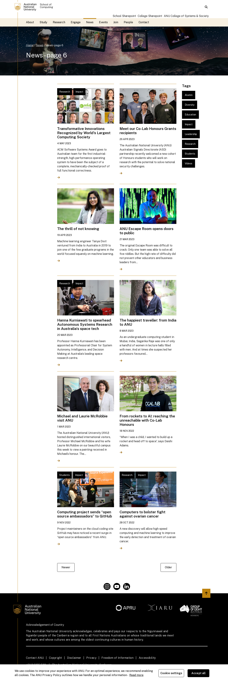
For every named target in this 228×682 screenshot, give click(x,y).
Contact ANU (35, 657)
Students (190, 153)
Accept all (198, 673)
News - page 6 (54, 45)
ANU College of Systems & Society (186, 16)
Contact (144, 22)
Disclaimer (74, 657)
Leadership (191, 134)
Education (190, 114)
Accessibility (147, 657)
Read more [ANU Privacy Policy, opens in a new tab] (136, 675)
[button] (206, 7)
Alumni (188, 95)
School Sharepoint (124, 16)
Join (115, 22)
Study (43, 22)
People (128, 22)
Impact (189, 124)
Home (30, 45)
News (89, 22)
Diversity (189, 104)
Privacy (91, 657)
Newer (66, 567)
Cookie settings (171, 673)
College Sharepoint (150, 16)
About (30, 22)
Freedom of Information (117, 657)
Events (103, 22)
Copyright (55, 657)
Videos (188, 163)
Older (168, 567)
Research (59, 22)
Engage (76, 22)
